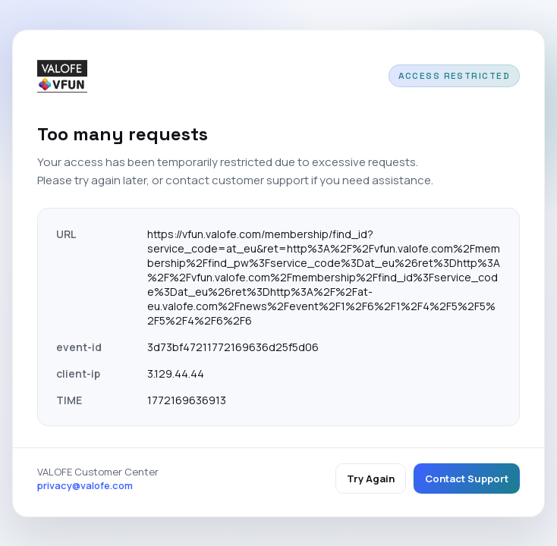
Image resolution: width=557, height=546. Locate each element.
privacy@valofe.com (85, 485)
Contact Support (466, 478)
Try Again (371, 478)
